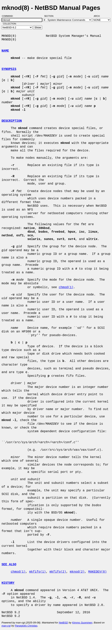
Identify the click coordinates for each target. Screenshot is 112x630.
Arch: (99, 16)
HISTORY (8, 583)
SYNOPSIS (9, 69)
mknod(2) (77, 572)
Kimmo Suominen (82, 622)
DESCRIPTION (12, 121)
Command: (9, 16)
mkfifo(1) (37, 572)
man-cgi (6, 625)
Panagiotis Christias (26, 625)
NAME (5, 51)
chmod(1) (66, 287)
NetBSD (63, 622)
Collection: (10, 24)
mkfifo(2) (58, 572)
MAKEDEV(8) (97, 572)
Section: (50, 16)
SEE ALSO (9, 564)
